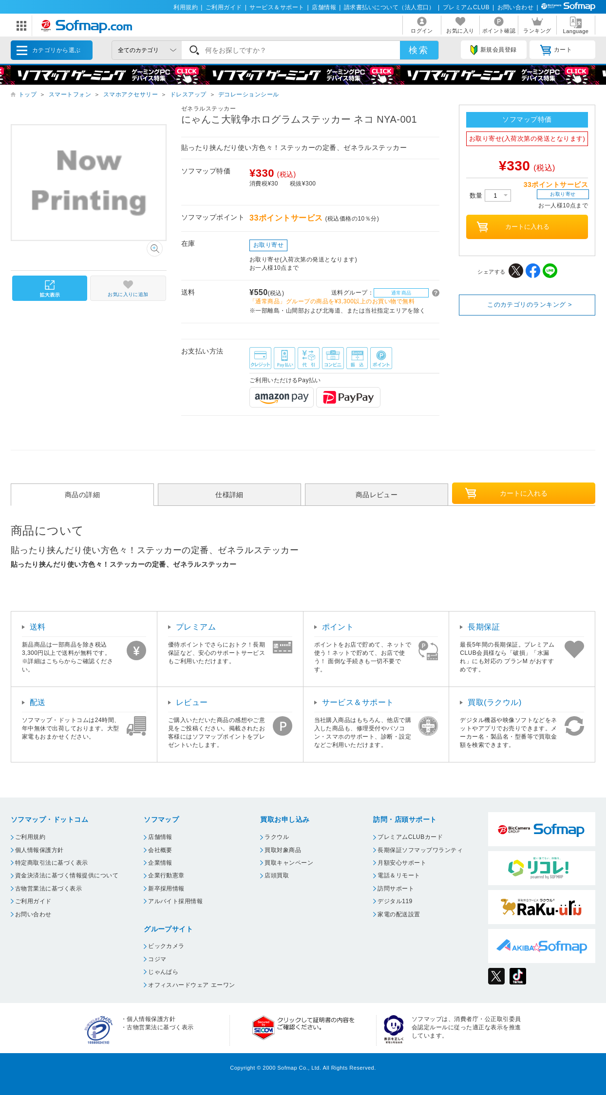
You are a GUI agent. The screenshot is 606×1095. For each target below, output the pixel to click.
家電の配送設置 (399, 914)
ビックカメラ (166, 946)
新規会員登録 (493, 50)
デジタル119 (395, 901)
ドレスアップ (188, 94)
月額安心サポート (402, 862)
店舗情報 (324, 7)
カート (556, 50)
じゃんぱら (163, 971)
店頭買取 (277, 875)
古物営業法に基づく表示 (48, 888)
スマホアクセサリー (130, 94)
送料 (38, 627)
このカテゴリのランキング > (529, 304)
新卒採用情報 (166, 888)
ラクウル (277, 837)
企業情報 (160, 862)
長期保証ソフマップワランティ (420, 850)
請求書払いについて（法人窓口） (389, 7)
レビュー (192, 702)
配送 (38, 702)
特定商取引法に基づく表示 (51, 862)
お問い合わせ (515, 7)
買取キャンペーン (289, 862)
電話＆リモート (399, 875)
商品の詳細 (82, 495)
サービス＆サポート (276, 7)
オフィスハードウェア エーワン (191, 985)
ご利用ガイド (224, 7)
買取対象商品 (283, 850)
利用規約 (185, 7)
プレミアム (196, 627)
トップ (28, 94)
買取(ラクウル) (495, 702)
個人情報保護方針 (39, 850)
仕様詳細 (229, 495)
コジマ (157, 959)
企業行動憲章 (166, 875)
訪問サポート (396, 888)
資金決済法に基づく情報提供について (66, 875)
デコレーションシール (248, 94)
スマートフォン (70, 94)
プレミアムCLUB (466, 7)
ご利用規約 (30, 837)
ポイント (338, 627)
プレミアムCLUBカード (410, 837)
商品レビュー (377, 495)
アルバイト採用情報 (175, 901)
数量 (490, 195)
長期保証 (484, 627)
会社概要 (160, 850)
